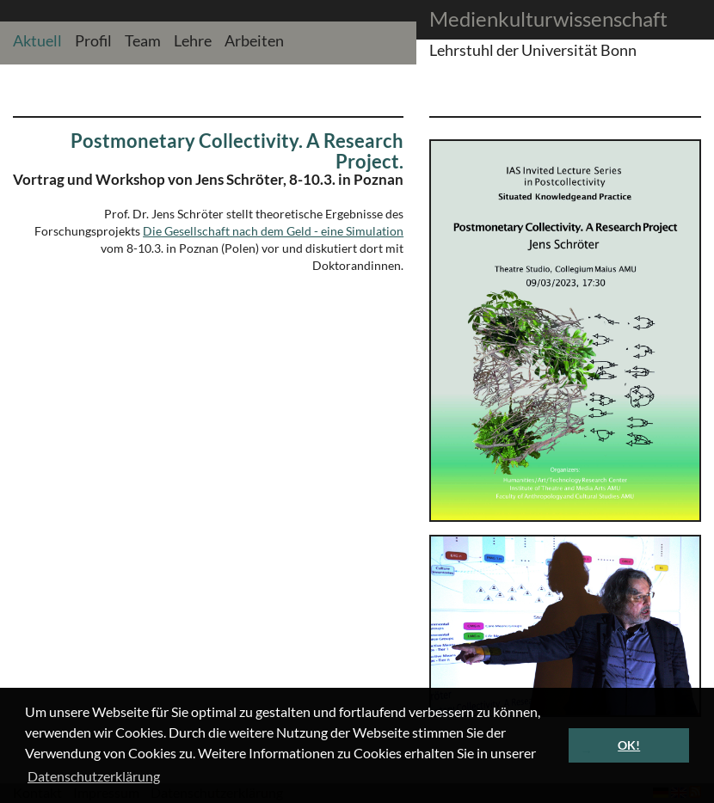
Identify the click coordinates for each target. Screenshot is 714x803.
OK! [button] (629, 745)
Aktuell (37, 40)
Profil (93, 40)
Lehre (193, 40)
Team (143, 40)
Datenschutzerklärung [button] (94, 776)
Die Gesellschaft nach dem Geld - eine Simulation (273, 231)
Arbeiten (254, 40)
